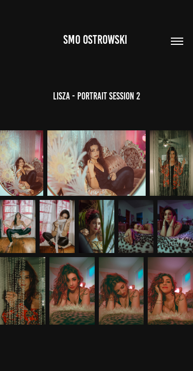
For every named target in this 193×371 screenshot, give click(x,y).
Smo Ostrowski (96, 39)
